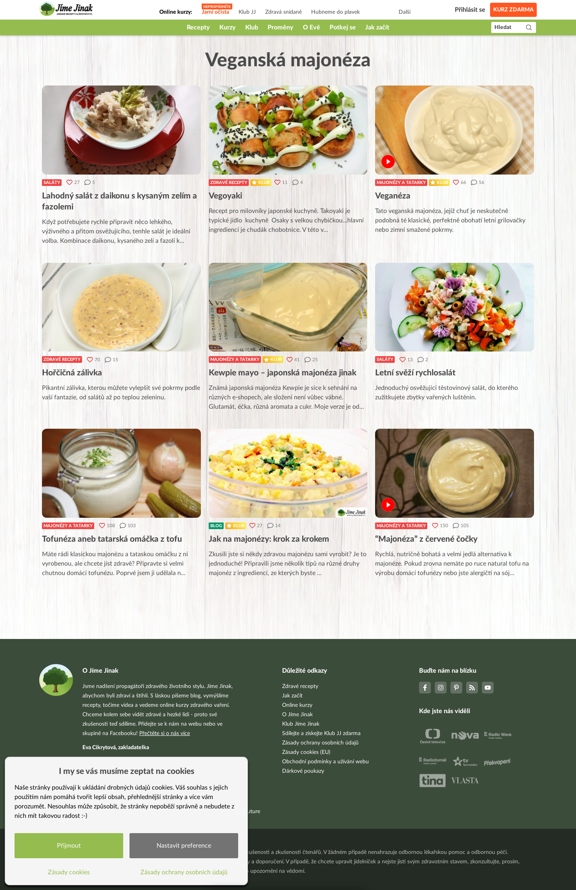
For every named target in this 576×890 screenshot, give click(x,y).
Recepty (198, 27)
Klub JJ (247, 12)
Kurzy (227, 27)
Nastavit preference (184, 846)
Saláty (52, 182)
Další (404, 12)
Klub (251, 27)
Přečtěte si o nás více (164, 733)
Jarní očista (215, 12)
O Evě (311, 27)
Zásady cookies (69, 872)
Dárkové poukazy (303, 771)
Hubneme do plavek (335, 12)
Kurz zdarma (513, 10)
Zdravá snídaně (283, 12)
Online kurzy (297, 705)
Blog (216, 526)
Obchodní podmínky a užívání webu (325, 761)
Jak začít (377, 27)
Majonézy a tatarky (401, 182)
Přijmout (69, 846)
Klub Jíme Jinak (300, 724)
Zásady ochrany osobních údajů (320, 743)
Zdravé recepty (228, 182)
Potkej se (343, 27)
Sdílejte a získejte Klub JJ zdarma (321, 733)
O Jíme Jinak (297, 714)
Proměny (280, 27)
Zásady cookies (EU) (306, 752)
